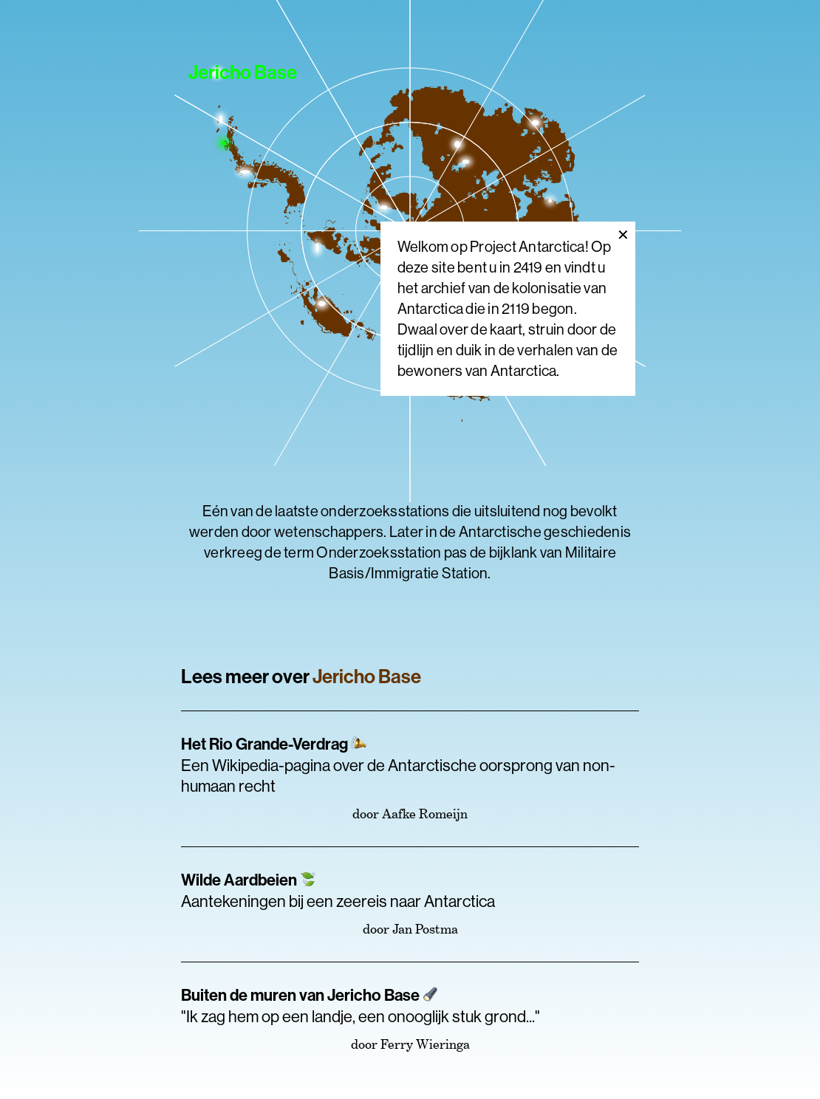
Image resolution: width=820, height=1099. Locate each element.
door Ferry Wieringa (410, 1044)
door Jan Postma (410, 929)
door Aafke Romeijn (410, 813)
